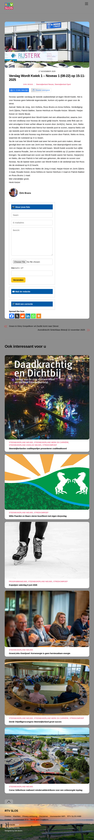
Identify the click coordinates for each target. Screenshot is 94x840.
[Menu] (86, 3)
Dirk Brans (28, 84)
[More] (38, 316)
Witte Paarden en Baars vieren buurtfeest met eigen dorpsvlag (38, 516)
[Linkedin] (27, 316)
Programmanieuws (18, 582)
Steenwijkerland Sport (63, 84)
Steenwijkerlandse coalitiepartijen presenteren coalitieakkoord (38, 448)
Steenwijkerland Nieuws (45, 84)
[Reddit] (22, 316)
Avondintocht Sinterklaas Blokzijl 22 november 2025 (61, 330)
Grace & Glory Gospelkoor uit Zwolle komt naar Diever (34, 326)
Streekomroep (49, 445)
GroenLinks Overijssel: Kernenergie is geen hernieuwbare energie (39, 653)
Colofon (8, 816)
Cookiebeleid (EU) (20, 820)
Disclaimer (43, 816)
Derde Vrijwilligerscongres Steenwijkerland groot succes (35, 722)
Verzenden (18, 280)
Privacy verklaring (29, 816)
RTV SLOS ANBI (74, 816)
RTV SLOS (10, 825)
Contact (8, 820)
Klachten (16, 816)
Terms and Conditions (39, 820)
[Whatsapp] (33, 316)
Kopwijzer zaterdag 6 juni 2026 (23, 585)
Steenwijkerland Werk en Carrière (51, 442)
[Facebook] (11, 316)
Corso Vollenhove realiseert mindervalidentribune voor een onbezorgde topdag (45, 790)
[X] (17, 316)
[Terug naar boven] (9, 801)
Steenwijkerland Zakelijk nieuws (25, 445)
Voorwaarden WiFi (57, 816)
